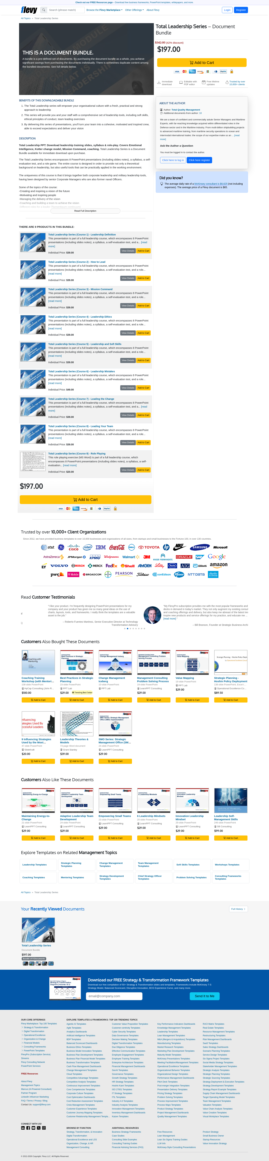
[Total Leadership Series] (38, 930)
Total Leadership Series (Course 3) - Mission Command (80, 289)
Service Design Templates (215, 1055)
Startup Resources (211, 1139)
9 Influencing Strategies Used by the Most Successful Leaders (36, 742)
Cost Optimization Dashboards (81, 1097)
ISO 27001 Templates (122, 1089)
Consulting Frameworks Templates (228, 877)
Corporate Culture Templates (80, 1093)
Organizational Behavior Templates (173, 1070)
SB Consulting (224, 826)
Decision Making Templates (125, 1039)
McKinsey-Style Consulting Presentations (176, 1147)
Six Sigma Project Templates (216, 1058)
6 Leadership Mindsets (151, 815)
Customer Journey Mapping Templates (84, 1112)
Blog (45, 1101)
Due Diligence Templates (123, 1047)
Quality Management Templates (172, 1116)
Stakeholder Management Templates (220, 1066)
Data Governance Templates (125, 1035)
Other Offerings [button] (133, 10)
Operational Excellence (33, 1035)
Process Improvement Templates (172, 1101)
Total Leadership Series (36, 945)
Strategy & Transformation (34, 1027)
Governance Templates (123, 1074)
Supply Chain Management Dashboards (221, 1093)
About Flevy (152, 10)
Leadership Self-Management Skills (226, 817)
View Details (128, 250)
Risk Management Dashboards (217, 1039)
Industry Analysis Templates (125, 1105)
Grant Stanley (70, 749)
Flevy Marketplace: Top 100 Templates (39, 1023)
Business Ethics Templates (79, 1047)
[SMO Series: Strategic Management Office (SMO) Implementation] (115, 723)
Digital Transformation (32, 1031)
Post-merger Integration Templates (173, 1085)
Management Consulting (78, 1147)
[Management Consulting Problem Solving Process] (153, 662)
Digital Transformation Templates (127, 1043)
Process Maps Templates (169, 1105)
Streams (25, 1058)
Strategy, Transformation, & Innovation (84, 1132)
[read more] (55, 273)
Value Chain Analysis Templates (218, 1109)
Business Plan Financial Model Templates (86, 1058)
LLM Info (161, 1143)
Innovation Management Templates (128, 1109)
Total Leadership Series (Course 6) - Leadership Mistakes (81, 371)
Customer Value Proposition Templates (130, 1024)
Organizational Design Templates (172, 1074)
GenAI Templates (120, 1070)
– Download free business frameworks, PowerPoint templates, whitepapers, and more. (134, 2)
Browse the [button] (103, 10)
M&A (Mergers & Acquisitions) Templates (176, 1039)
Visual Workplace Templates (216, 1116)
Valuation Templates (212, 1105)
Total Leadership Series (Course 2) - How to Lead (76, 262)
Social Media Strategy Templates (218, 1062)
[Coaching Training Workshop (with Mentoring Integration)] (38, 662)
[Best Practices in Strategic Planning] (76, 662)
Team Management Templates (148, 864)
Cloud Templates (74, 1074)
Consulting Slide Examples (124, 1139)
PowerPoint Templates (33, 1050)
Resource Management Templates (219, 1031)
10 (200, 113)
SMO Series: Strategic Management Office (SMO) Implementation (115, 742)
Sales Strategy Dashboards (215, 1047)
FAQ (23, 1101)
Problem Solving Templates (191, 877)
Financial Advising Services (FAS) (127, 1147)
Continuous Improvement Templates (83, 1085)
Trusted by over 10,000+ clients (237, 83)
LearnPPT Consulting (151, 688)
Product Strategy (210, 1132)
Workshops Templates (227, 864)
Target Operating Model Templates (219, 1097)
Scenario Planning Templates (216, 1051)
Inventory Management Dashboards (128, 1112)
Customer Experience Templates (82, 1109)
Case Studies (118, 1136)
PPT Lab (67, 688)
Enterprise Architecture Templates (127, 1062)
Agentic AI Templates (76, 1024)
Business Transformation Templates (83, 1062)
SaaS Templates (210, 1043)
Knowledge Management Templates (174, 1028)
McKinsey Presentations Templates (173, 1058)
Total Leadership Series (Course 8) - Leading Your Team (80, 426)
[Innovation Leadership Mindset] (192, 800)
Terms (30, 1101)
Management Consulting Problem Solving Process (153, 679)
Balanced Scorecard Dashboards (82, 1043)
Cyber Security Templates (124, 1031)
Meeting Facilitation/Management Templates (177, 1062)
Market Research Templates (170, 1047)
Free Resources (164, 1132)
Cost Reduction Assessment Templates (85, 1101)
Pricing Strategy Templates (169, 1093)
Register (241, 9)
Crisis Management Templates (81, 1105)
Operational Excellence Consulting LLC (237, 688)
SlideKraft (29, 749)
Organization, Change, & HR (80, 1143)
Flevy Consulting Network (33, 1062)
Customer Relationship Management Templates (88, 1116)
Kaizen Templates (120, 1116)
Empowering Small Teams (115, 815)
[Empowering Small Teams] (115, 800)
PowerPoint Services (31, 1066)
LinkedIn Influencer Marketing (35, 1097)
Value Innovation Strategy (215, 1143)
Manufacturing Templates (169, 1043)
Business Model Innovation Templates (84, 1051)
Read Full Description (85, 211)
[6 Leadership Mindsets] (153, 800)
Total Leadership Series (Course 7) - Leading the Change (81, 399)
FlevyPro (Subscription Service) (36, 1054)
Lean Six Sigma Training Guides (172, 1139)
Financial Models (30, 1043)
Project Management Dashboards (173, 1112)
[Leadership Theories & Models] (76, 723)
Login (227, 9)
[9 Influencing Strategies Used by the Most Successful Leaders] (38, 723)
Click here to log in (173, 160)
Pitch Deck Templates (167, 1082)
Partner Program (29, 1093)
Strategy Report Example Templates (219, 1089)
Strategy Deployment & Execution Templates (223, 1082)
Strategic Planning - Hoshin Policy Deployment (230, 679)
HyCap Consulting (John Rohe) (40, 688)
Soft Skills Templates (188, 864)
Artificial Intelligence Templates (81, 1035)
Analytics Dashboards (77, 1031)
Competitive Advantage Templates (82, 1078)
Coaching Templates (33, 877)
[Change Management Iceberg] (115, 662)
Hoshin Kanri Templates (123, 1085)
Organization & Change (33, 1039)
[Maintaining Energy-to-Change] (38, 800)
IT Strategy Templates (122, 1093)
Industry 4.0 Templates (122, 1101)
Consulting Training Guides (124, 1143)
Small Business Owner (213, 1136)
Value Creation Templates (215, 1112)
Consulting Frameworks (33, 1047)
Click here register (199, 160)
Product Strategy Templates (170, 1109)
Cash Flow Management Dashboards (84, 1066)
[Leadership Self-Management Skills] (230, 800)
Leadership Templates (34, 864)
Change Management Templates (111, 864)
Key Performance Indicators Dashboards (176, 1024)
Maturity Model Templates (169, 1055)
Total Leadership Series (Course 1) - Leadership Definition (82, 234)
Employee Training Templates (125, 1058)
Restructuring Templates (214, 1035)
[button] (124, 628)
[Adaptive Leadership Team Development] (76, 800)
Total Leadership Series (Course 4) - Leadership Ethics (80, 316)
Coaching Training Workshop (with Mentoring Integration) (38, 681)
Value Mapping (185, 677)
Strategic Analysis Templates (216, 1070)
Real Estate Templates (213, 1028)
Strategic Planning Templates (71, 864)
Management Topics (30, 1085)
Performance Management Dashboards (175, 1078)
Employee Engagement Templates (128, 1055)
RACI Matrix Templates (213, 1024)
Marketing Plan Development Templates (175, 1051)
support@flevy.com (42, 1104)
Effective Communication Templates (128, 1051)
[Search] (66, 10)
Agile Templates (74, 1028)
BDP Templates (74, 1039)
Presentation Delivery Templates (172, 1089)
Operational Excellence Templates (173, 1066)
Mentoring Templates (72, 877)
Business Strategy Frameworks (126, 1132)
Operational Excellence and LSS (82, 1139)
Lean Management (166, 1136)
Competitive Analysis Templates (81, 1082)
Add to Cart (202, 62)
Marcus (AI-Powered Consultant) (36, 1089)
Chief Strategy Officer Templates (150, 877)
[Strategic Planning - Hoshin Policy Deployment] (230, 662)
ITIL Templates (119, 1097)
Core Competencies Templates (81, 1089)
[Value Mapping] (192, 662)
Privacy (37, 1101)
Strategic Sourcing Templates (216, 1078)
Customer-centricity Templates (126, 1028)
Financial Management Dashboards (128, 1066)
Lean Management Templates (171, 1035)
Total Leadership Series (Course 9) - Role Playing (77, 453)
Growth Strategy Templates (124, 1078)
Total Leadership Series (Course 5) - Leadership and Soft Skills (84, 344)
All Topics (26, 18)
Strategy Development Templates (111, 877)
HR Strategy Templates (123, 1082)
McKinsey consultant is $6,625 (211, 183)
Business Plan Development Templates (85, 1055)
